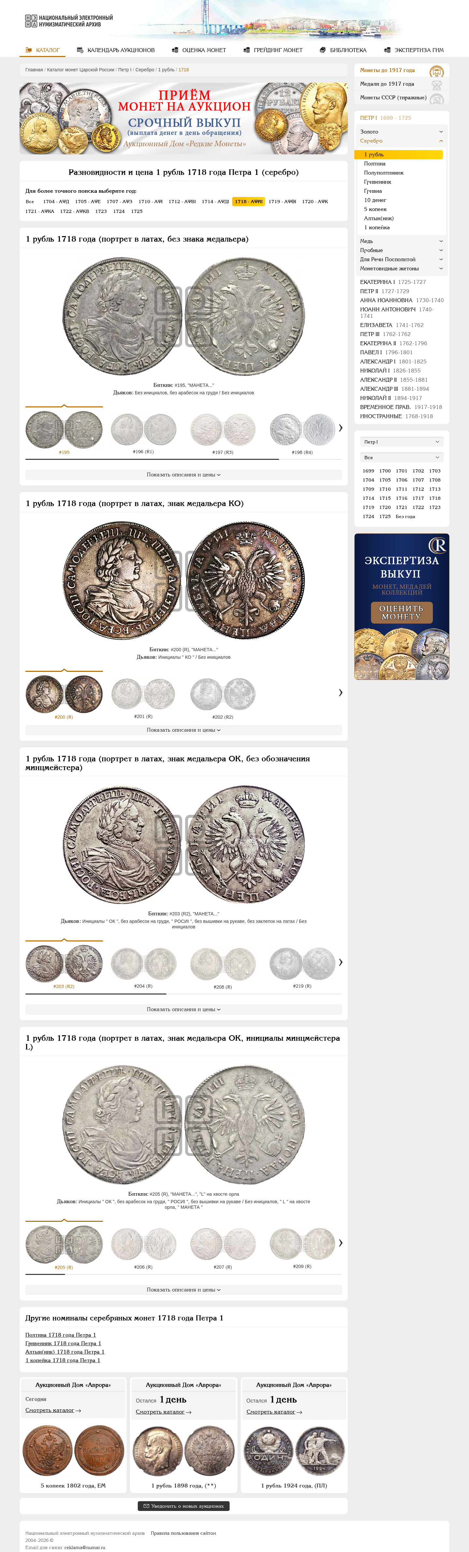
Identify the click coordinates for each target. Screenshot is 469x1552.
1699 (368, 470)
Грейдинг (277, 50)
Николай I (390, 371)
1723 (435, 507)
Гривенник (377, 182)
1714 (368, 498)
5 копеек (375, 209)
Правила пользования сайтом (183, 1524)
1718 (435, 498)
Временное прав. (401, 407)
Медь (366, 241)
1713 (435, 489)
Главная (34, 69)
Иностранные (396, 416)
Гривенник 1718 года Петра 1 (63, 1335)
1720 (385, 507)
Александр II (394, 380)
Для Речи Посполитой (388, 259)
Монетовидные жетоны (389, 268)
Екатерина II (393, 343)
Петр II (384, 291)
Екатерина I (393, 282)
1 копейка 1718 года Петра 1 (62, 1351)
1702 (418, 470)
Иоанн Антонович (397, 312)
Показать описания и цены (183, 475)
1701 (401, 470)
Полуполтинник (384, 173)
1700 (385, 470)
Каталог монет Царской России (80, 69)
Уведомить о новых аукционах (187, 1497)
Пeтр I (125, 69)
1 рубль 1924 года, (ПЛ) (294, 1477)
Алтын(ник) (379, 218)
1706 (401, 480)
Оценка (203, 50)
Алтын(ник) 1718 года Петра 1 (65, 1343)
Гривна (373, 191)
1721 (401, 507)
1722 (418, 507)
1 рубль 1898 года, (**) (183, 1477)
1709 (368, 489)
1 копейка (377, 227)
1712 (418, 489)
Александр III (394, 389)
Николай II (391, 398)
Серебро (144, 69)
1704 (368, 480)
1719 (368, 507)
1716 (401, 498)
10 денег (375, 200)
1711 (401, 489)
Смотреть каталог (49, 1401)
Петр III (385, 334)
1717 (418, 498)
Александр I (393, 362)
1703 (435, 470)
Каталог (47, 50)
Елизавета (392, 325)
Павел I (386, 352)
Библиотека (348, 50)
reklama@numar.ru (84, 1538)
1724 (368, 516)
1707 (418, 480)
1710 (385, 489)
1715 (385, 498)
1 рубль (166, 69)
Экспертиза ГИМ (418, 50)
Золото (369, 132)
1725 (385, 516)
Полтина (375, 164)
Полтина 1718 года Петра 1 (60, 1326)
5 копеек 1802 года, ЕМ (73, 1477)
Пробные (371, 250)
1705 (385, 480)
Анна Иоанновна (402, 300)
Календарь (120, 50)
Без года (405, 516)
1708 (435, 480)
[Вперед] (341, 428)
